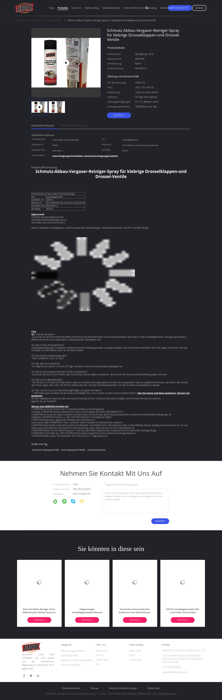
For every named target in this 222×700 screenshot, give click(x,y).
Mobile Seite (153, 688)
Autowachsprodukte (97, 449)
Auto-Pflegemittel (69, 655)
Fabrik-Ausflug (92, 7)
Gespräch (118, 115)
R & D (132, 655)
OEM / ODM (135, 650)
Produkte (63, 7)
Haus (51, 7)
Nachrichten (166, 7)
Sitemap (94, 688)
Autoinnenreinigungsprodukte (45, 449)
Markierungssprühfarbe (73, 650)
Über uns (76, 7)
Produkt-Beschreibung (73, 125)
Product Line (135, 659)
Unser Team (102, 659)
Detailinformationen (42, 125)
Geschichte (101, 650)
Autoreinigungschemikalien (73, 449)
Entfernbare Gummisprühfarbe (76, 660)
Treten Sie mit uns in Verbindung (140, 7)
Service (99, 655)
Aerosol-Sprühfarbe (71, 664)
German (199, 8)
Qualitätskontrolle (111, 7)
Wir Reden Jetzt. (180, 7)
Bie (97, 664)
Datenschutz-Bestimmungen (123, 688)
